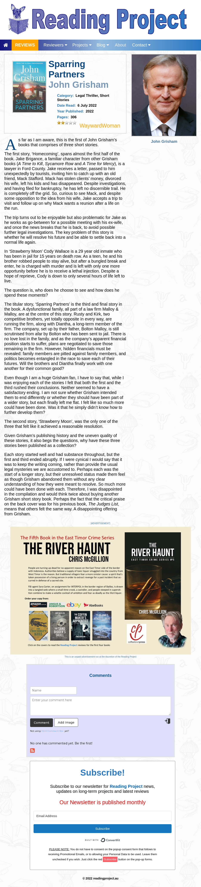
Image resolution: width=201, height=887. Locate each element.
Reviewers (55, 45)
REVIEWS (25, 45)
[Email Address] (103, 816)
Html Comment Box (52, 731)
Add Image (66, 722)
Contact (141, 45)
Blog (103, 45)
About (120, 45)
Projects (81, 45)
